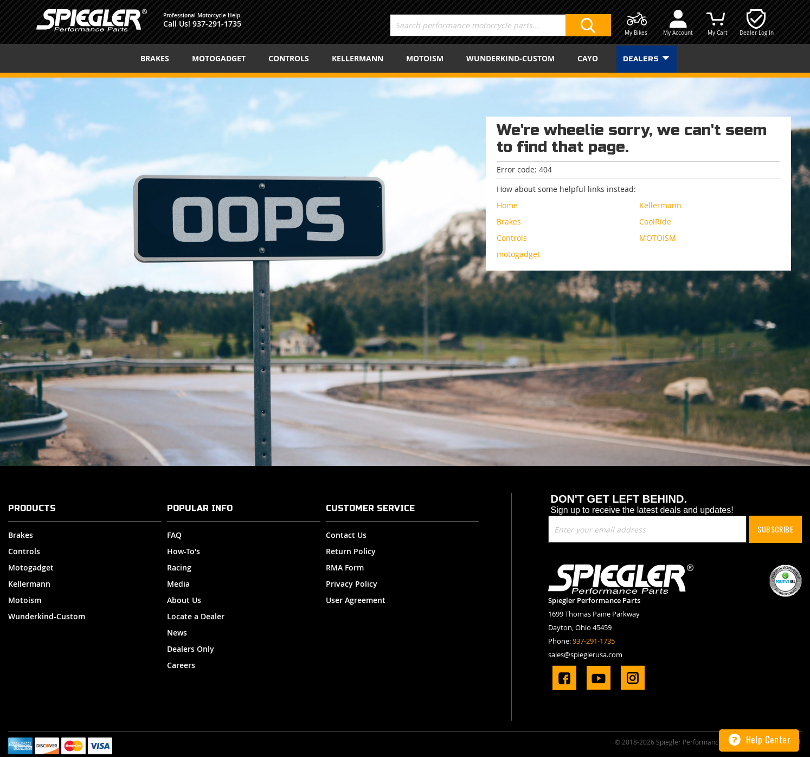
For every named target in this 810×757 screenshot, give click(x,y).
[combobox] (500, 25)
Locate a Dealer (195, 616)
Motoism (24, 600)
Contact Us (346, 535)
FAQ (174, 535)
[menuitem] (157, 58)
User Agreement (355, 600)
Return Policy (351, 551)
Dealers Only (190, 649)
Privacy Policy (351, 584)
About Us (184, 600)
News (177, 632)
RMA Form (345, 567)
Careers (181, 665)
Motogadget (31, 567)
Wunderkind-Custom (46, 616)
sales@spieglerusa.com (585, 654)
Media (178, 584)
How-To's (183, 551)
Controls (24, 551)
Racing (179, 567)
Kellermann (29, 584)
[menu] (405, 58)
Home (507, 205)
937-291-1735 (216, 23)
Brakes (20, 535)
